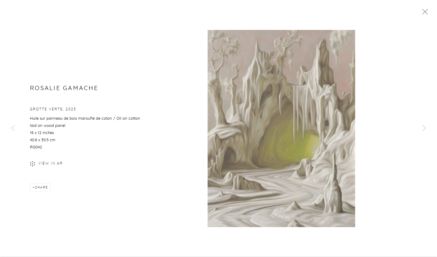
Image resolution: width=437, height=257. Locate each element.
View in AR (46, 165)
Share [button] (41, 188)
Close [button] (423, 13)
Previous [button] (13, 128)
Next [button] (424, 128)
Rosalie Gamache (64, 90)
